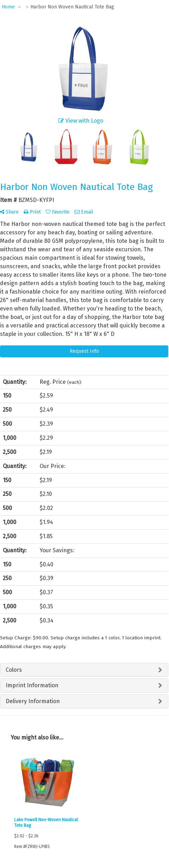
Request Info (84, 351)
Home (8, 7)
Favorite (58, 212)
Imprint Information (32, 685)
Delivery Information (33, 701)
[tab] (84, 670)
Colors (14, 669)
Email (84, 212)
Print (32, 212)
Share (9, 212)
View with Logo (80, 120)
